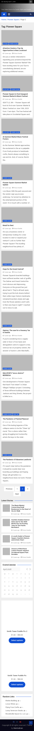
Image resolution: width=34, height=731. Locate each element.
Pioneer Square (13, 43)
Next (17, 494)
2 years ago (15, 514)
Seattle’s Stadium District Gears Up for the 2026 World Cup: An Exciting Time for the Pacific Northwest (20, 523)
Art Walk (5, 43)
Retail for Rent (8, 225)
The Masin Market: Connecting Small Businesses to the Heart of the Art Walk (21, 508)
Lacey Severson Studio (15, 710)
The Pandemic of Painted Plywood (15, 419)
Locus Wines (11, 704)
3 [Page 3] (27, 489)
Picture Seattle (10, 6)
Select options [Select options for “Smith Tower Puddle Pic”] (17, 684)
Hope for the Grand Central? (13, 269)
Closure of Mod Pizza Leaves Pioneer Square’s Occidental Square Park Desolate (20, 551)
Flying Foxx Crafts (13, 707)
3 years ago (7, 53)
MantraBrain (18, 728)
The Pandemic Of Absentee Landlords (17, 460)
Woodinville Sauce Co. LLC (16, 714)
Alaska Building (12, 701)
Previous (9, 489)
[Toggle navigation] (9, 14)
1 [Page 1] (17, 489)
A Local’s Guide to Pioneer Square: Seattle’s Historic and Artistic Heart (20, 538)
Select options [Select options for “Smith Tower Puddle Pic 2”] (17, 640)
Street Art (16, 414)
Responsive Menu (31, 1)
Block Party (6, 89)
